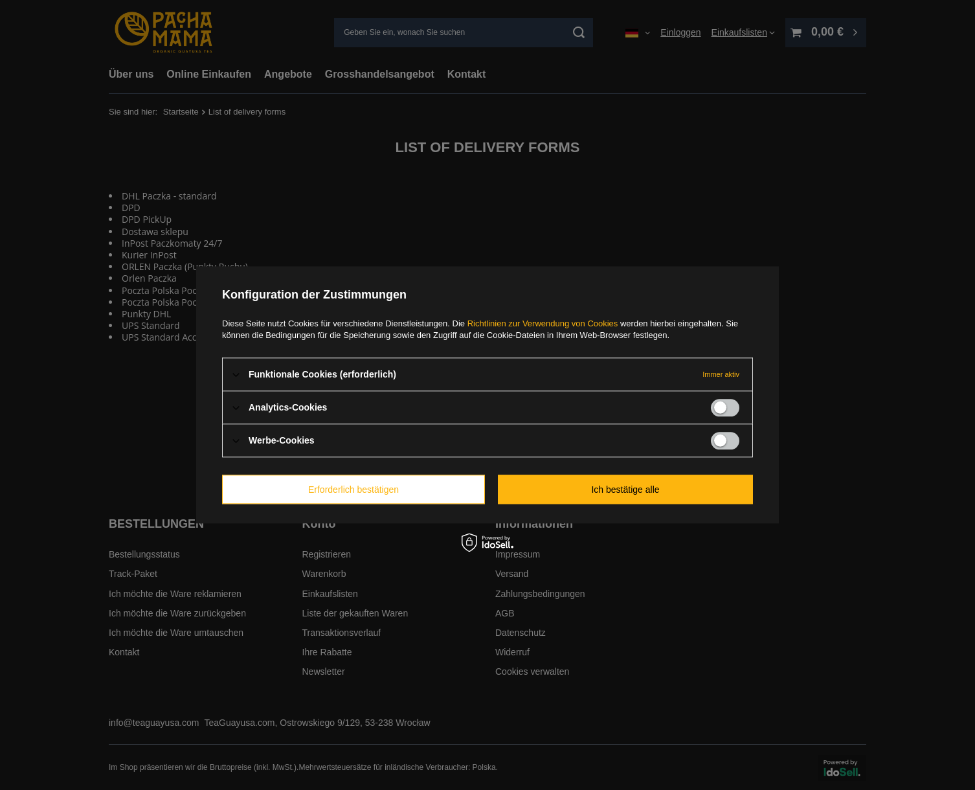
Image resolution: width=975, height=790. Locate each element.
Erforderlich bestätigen (353, 489)
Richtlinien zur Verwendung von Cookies (542, 323)
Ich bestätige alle (625, 489)
